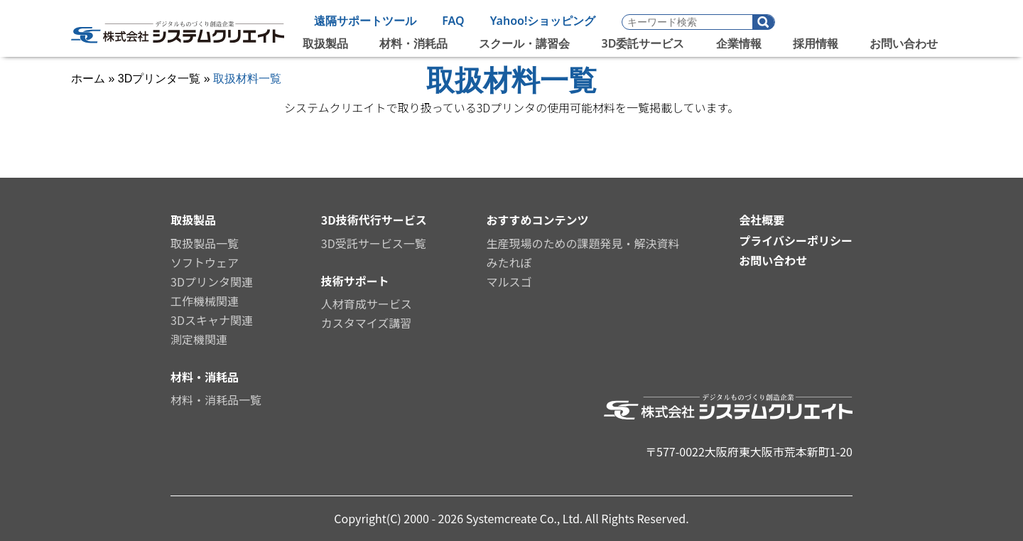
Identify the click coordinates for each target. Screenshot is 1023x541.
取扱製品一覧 (204, 243)
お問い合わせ (904, 43)
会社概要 (761, 219)
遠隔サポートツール (365, 20)
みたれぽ (508, 262)
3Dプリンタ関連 (211, 281)
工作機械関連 (204, 300)
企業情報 (739, 43)
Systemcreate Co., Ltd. (525, 518)
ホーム (88, 79)
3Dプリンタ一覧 (159, 79)
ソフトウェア (204, 262)
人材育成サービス (366, 303)
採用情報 (815, 43)
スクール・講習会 (524, 43)
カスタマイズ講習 (366, 322)
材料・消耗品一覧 (215, 399)
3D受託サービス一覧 (373, 243)
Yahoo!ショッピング (543, 20)
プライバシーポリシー (795, 240)
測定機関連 (198, 339)
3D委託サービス (643, 43)
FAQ (453, 20)
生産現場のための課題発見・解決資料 (582, 243)
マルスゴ (508, 281)
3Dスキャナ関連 (211, 319)
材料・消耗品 (413, 43)
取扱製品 (325, 43)
